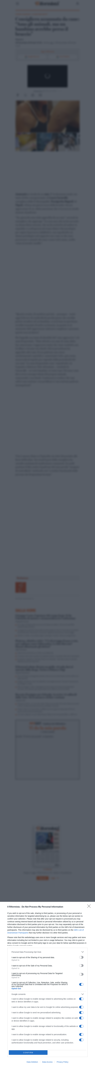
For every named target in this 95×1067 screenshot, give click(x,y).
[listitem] (47, 952)
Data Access (47, 1062)
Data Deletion (32, 1062)
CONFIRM (28, 1053)
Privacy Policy (62, 1062)
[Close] (89, 906)
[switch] (81, 957)
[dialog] (47, 984)
